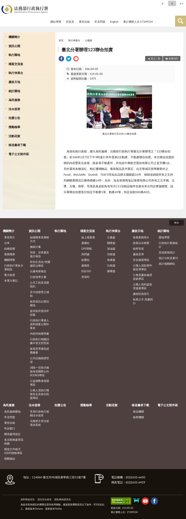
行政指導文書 (38, 276)
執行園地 (14, 54)
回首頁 (70, 21)
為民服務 (14, 100)
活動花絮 (14, 136)
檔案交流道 (16, 64)
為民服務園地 (12, 411)
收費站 (85, 259)
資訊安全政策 (44, 499)
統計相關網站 (167, 263)
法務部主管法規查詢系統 (39, 422)
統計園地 (14, 91)
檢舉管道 (138, 248)
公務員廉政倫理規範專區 (142, 276)
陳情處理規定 (12, 434)
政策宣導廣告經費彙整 (39, 350)
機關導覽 (9, 259)
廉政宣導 (138, 254)
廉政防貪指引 (141, 293)
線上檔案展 (88, 237)
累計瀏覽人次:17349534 (138, 21)
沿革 (7, 243)
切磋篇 (111, 254)
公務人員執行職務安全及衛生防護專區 (39, 394)
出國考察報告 (38, 271)
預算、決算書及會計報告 (39, 254)
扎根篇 (111, 265)
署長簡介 (9, 237)
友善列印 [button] (173, 58)
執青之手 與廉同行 (143, 301)
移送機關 (138, 411)
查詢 (180, 21)
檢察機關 (138, 417)
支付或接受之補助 (39, 293)
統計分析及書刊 (168, 258)
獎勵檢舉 (14, 127)
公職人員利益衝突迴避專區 (142, 286)
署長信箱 (84, 21)
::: (3, 3)
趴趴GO (86, 271)
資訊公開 (14, 46)
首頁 (61, 40)
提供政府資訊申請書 (39, 312)
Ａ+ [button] (181, 3)
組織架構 (9, 248)
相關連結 (9, 458)
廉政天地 (14, 82)
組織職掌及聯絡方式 (39, 239)
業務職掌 (9, 254)
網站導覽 (55, 21)
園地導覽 (164, 237)
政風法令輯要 (141, 243)
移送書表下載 (17, 145)
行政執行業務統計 (168, 244)
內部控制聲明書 (39, 333)
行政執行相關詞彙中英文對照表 (39, 341)
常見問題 (99, 21)
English (114, 21)
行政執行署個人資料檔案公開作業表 (39, 324)
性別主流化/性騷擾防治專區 (40, 263)
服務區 (85, 265)
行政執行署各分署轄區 (13, 267)
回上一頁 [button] (155, 58)
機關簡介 (14, 37)
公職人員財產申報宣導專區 (142, 267)
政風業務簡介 (141, 237)
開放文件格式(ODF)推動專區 (13, 451)
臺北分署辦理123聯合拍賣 (87, 49)
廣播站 (85, 243)
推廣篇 (111, 259)
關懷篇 (111, 243)
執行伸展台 (16, 72)
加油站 (85, 276)
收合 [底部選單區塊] (176, 222)
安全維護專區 (141, 259)
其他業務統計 (167, 252)
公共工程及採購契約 (39, 284)
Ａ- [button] (163, 3)
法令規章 (14, 109)
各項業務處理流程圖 (13, 441)
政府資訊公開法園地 (39, 303)
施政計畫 (35, 246)
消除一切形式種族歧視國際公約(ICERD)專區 (39, 371)
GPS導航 (86, 248)
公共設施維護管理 (39, 359)
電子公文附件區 (19, 154)
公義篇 (88, 40)
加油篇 (111, 248)
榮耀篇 (111, 271)
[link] (61, 59)
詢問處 (85, 254)
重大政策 (9, 274)
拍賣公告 (14, 118)
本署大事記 (11, 280)
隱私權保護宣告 (62, 499)
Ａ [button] (172, 3)
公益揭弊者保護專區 (39, 382)
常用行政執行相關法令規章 (39, 413)
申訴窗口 (9, 428)
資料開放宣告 (28, 499)
